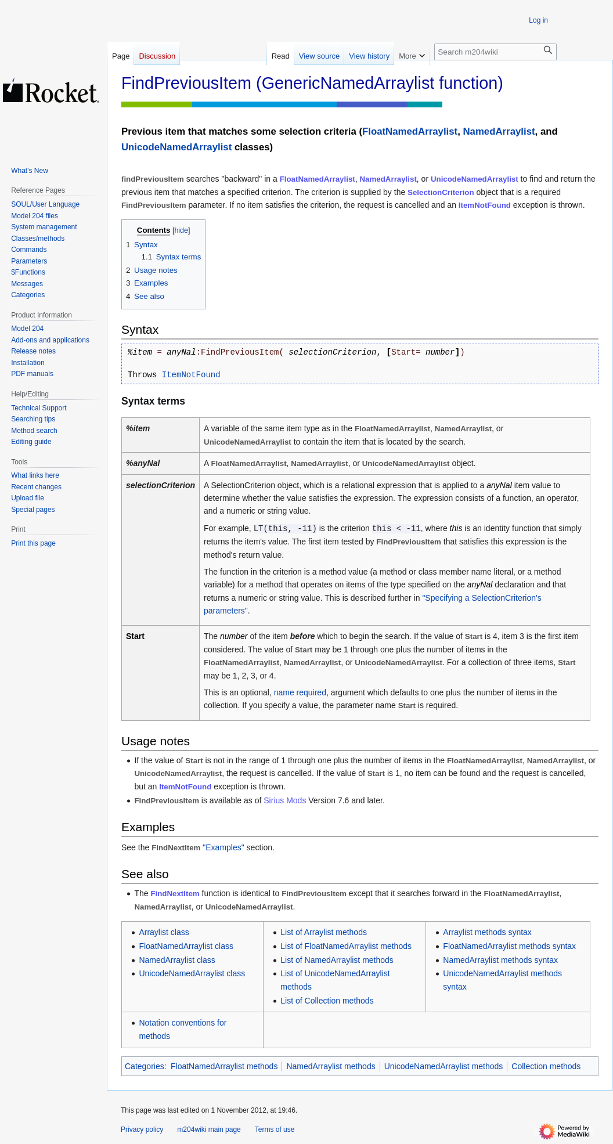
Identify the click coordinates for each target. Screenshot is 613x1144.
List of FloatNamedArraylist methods (346, 946)
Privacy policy (142, 1129)
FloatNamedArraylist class (186, 946)
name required (300, 692)
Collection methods (545, 1066)
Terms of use (275, 1129)
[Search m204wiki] (495, 52)
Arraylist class (164, 932)
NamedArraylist (499, 131)
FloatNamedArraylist (409, 131)
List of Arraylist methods (323, 932)
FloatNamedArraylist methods (224, 1066)
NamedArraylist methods (330, 1066)
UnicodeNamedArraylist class (192, 973)
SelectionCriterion (441, 192)
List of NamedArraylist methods (337, 960)
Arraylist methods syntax (487, 932)
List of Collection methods (326, 1000)
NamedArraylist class (177, 960)
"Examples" (223, 847)
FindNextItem (174, 893)
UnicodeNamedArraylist (176, 147)
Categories (144, 1066)
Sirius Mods (285, 800)
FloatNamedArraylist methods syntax (509, 946)
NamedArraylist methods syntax (500, 960)
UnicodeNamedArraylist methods (443, 1066)
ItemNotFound (485, 205)
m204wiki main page (208, 1129)
